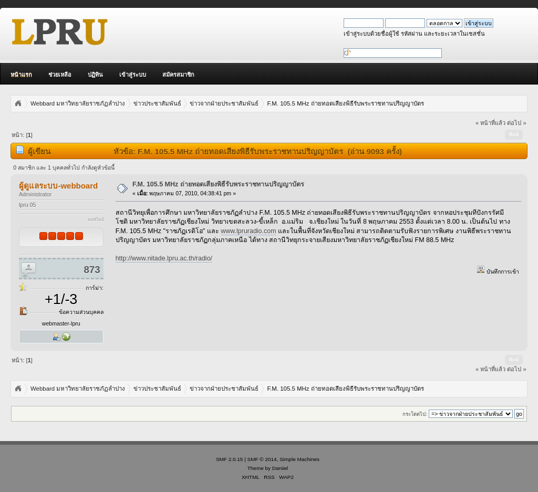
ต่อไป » (516, 123)
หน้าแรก (21, 74)
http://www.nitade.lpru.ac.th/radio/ (164, 258)
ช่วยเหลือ (59, 74)
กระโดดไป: (414, 414)
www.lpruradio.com (248, 231)
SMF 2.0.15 (229, 459)
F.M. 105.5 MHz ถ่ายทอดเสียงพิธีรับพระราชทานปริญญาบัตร (218, 184)
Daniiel (280, 468)
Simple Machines (299, 459)
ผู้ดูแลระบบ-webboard (58, 185)
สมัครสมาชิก (178, 74)
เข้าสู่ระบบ (132, 74)
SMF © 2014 (262, 459)
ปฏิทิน (95, 74)
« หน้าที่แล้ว (490, 123)
